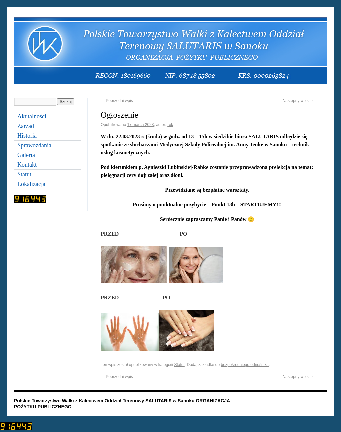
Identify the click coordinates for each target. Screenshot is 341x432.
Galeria (26, 155)
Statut (179, 364)
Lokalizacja (31, 184)
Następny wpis (298, 100)
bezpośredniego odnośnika (245, 364)
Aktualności (31, 116)
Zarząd (25, 126)
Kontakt (27, 164)
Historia (27, 135)
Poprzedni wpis (117, 100)
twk (170, 124)
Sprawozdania (34, 145)
